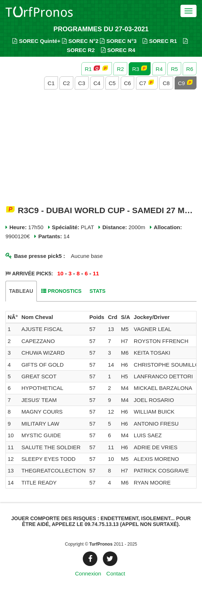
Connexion (88, 573)
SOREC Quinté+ (36, 41)
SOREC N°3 (118, 41)
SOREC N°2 (80, 41)
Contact (115, 573)
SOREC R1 (160, 41)
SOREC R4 (118, 50)
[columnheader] (13, 317)
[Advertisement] (101, 148)
